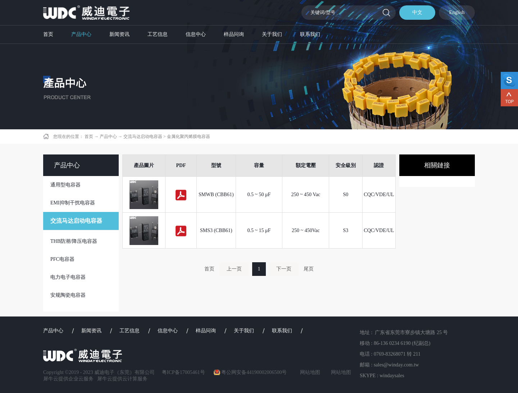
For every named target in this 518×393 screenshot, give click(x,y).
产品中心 (108, 136)
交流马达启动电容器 (142, 136)
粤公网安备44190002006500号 (254, 372)
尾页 (309, 269)
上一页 (234, 269)
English (457, 12)
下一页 (283, 269)
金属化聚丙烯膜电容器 (188, 136)
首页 (48, 34)
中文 (417, 12)
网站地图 (308, 372)
